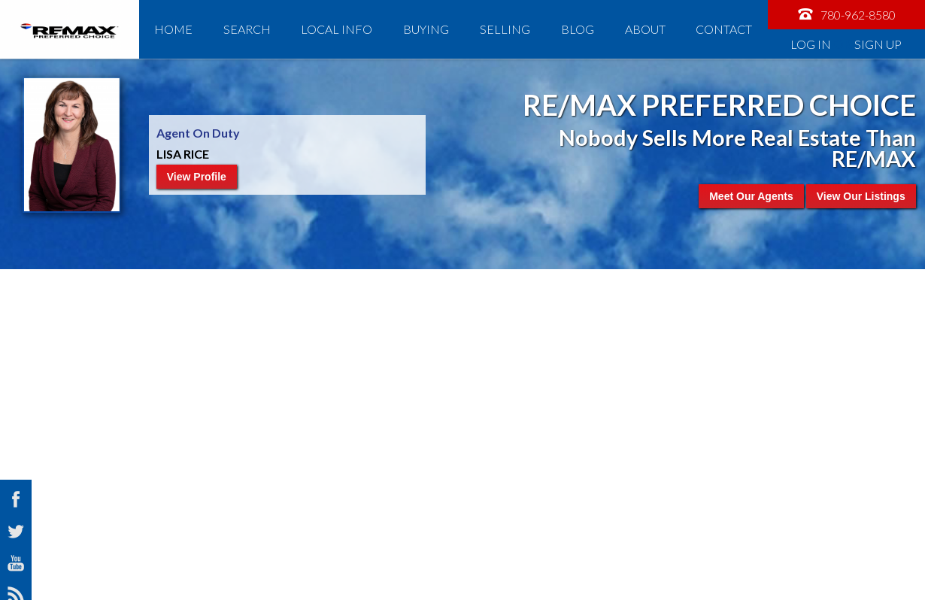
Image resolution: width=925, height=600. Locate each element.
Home (173, 29)
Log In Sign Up (846, 44)
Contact (724, 29)
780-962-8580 (846, 14)
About (645, 29)
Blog (577, 29)
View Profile (196, 177)
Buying (426, 29)
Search (247, 29)
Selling (505, 29)
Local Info (336, 29)
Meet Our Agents (751, 196)
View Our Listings (861, 196)
